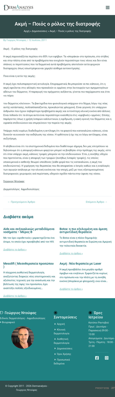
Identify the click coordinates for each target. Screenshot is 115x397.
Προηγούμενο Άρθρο (21, 202)
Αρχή (26, 31)
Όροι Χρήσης (62, 354)
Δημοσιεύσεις (39, 31)
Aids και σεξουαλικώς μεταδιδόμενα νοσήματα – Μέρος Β (28, 230)
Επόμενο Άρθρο (96, 202)
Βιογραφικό (8, 322)
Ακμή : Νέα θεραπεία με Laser (80, 263)
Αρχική (59, 323)
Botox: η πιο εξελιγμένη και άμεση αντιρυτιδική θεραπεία (83, 230)
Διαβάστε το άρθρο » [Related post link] (15, 249)
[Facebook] (97, 358)
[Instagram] (106, 358)
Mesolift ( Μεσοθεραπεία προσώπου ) (28, 265)
